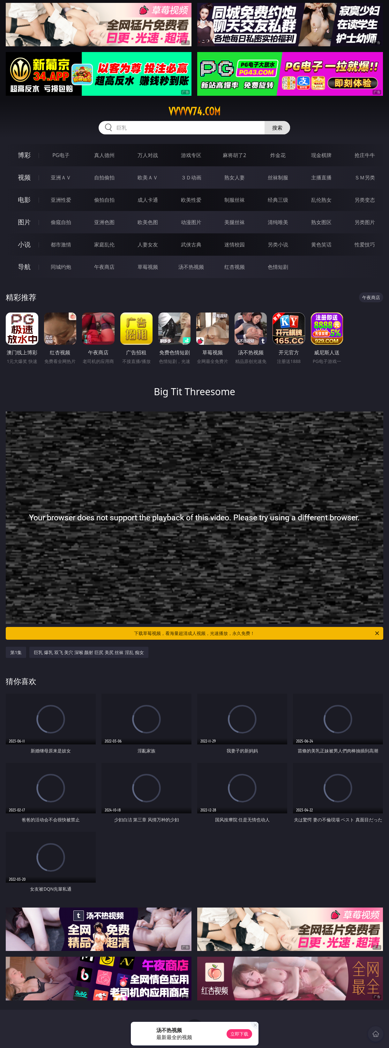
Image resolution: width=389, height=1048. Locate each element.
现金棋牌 (321, 155)
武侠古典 (191, 244)
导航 (24, 266)
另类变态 (365, 199)
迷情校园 (234, 244)
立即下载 (239, 1034)
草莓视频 (148, 266)
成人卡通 (148, 199)
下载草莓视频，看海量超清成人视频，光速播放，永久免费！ (257, 633)
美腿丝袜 (234, 222)
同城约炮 (61, 266)
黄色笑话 (321, 244)
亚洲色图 (104, 222)
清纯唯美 (278, 222)
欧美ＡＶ (148, 177)
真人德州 (104, 155)
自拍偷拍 (104, 177)
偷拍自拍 (104, 199)
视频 (24, 177)
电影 (24, 199)
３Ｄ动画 (191, 177)
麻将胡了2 (234, 155)
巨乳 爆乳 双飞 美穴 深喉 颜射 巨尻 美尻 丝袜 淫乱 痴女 (89, 652)
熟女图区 (321, 222)
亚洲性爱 (61, 199)
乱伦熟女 (321, 199)
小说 (24, 244)
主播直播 (321, 177)
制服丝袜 (234, 199)
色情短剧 (278, 266)
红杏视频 (234, 266)
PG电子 (60, 155)
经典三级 (278, 199)
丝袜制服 (278, 177)
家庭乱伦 (104, 244)
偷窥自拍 (61, 222)
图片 (24, 222)
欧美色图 (148, 222)
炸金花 (278, 155)
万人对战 (148, 155)
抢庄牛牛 (365, 155)
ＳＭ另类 (365, 177)
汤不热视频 (191, 266)
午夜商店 (104, 266)
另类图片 (365, 222)
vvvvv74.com (194, 111)
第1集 (16, 652)
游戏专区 (191, 155)
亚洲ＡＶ (61, 177)
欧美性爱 (191, 199)
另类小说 (278, 244)
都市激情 (61, 244)
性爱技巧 (365, 244)
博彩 (24, 155)
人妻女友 (148, 244)
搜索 (277, 127)
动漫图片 (191, 222)
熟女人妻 (234, 177)
